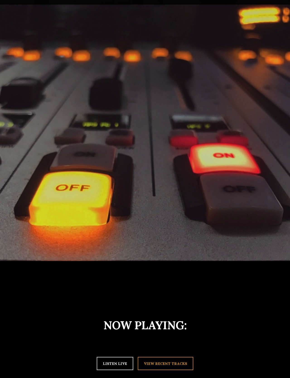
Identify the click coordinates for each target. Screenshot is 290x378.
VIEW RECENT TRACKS (165, 363)
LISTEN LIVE (115, 363)
